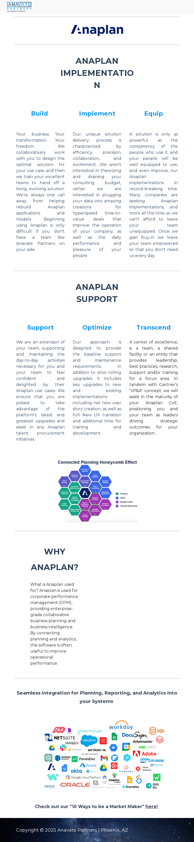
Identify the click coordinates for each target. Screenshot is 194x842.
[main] (97, 73)
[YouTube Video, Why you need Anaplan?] (125, 562)
